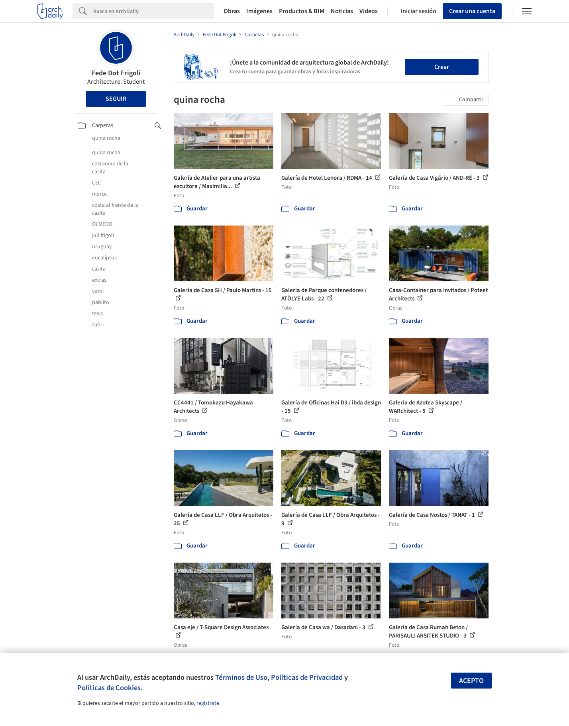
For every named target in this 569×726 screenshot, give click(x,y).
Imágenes (259, 11)
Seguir (116, 98)
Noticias (342, 11)
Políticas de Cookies (109, 688)
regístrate (207, 703)
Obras (232, 11)
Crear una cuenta (472, 11)
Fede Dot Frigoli (116, 73)
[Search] (153, 11)
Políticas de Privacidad (307, 677)
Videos (368, 11)
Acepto (471, 681)
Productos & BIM (301, 11)
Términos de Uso (241, 677)
